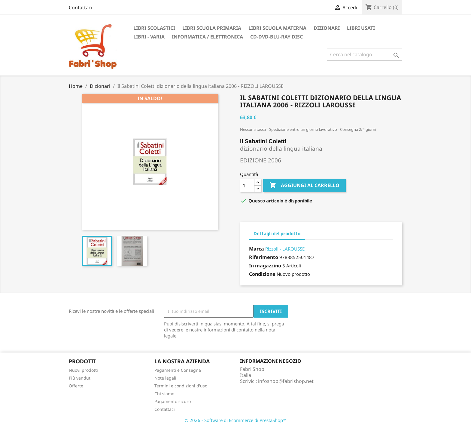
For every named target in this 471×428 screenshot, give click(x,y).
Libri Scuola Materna (277, 28)
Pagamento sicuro (172, 401)
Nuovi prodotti (83, 370)
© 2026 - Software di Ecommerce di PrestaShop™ (236, 420)
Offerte (76, 386)
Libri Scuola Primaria (211, 28)
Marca (256, 249)
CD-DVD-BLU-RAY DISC (276, 36)
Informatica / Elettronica (207, 36)
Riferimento (263, 257)
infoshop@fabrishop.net (286, 381)
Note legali (165, 378)
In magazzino (265, 266)
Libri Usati (361, 28)
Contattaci (80, 7)
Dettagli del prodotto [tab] (277, 233)
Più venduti (80, 378)
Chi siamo (164, 393)
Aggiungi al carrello (304, 185)
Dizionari (327, 28)
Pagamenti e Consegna (177, 370)
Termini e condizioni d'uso (180, 386)
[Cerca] (364, 54)
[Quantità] (247, 185)
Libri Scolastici (154, 28)
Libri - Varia (149, 36)
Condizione (262, 274)
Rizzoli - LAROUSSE (285, 249)
